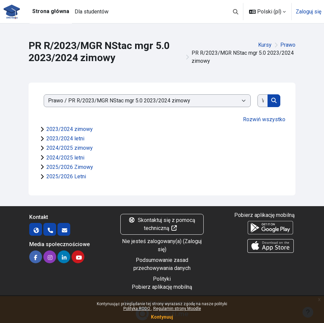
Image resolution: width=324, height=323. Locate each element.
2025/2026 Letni (66, 176)
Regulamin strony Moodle (177, 308)
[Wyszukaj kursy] (262, 100)
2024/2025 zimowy (69, 148)
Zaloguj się (308, 11)
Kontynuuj (162, 317)
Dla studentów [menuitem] (92, 11)
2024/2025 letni (65, 157)
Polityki (162, 279)
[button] (236, 11)
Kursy (265, 45)
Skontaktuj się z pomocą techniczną (161, 224)
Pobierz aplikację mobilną (162, 287)
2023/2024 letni (65, 138)
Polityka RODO (137, 308)
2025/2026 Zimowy (69, 167)
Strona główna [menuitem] (50, 11)
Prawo (287, 45)
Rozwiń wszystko (264, 119)
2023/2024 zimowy (69, 129)
